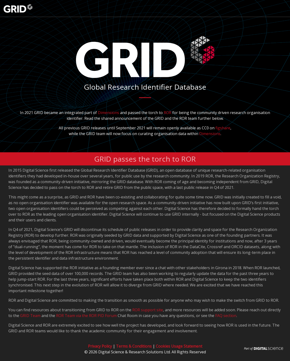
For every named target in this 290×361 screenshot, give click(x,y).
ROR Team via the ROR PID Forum (86, 315)
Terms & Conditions (134, 346)
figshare (222, 128)
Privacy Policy (100, 346)
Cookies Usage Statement (179, 346)
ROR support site (147, 309)
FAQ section (225, 315)
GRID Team (30, 315)
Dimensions (108, 112)
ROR (167, 112)
